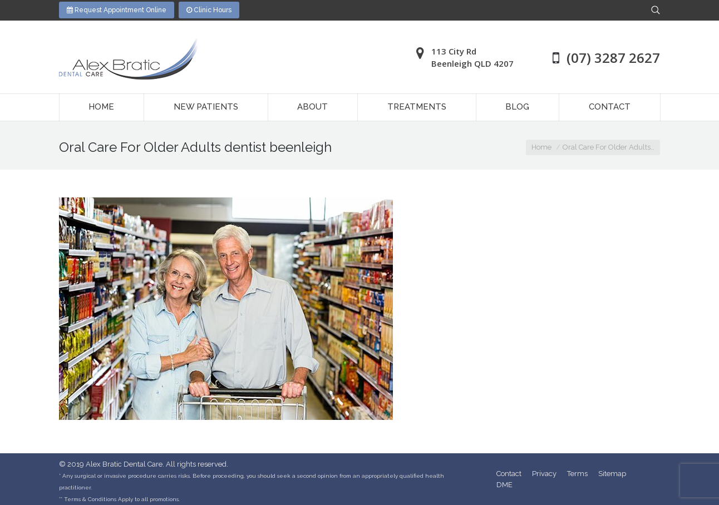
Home (541, 147)
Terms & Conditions (90, 499)
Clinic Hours (209, 10)
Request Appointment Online (116, 10)
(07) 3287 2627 (613, 57)
